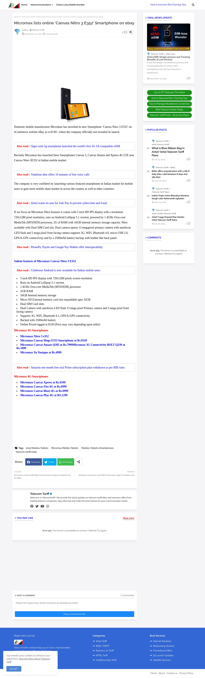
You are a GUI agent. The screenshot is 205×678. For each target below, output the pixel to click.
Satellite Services (162, 660)
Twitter (51, 462)
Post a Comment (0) (74, 614)
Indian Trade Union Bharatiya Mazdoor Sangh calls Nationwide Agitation (170, 197)
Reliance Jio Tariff (105, 650)
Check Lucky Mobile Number (70, 5)
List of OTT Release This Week (169, 92)
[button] (193, 5)
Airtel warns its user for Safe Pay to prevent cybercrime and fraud (69, 203)
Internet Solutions (162, 641)
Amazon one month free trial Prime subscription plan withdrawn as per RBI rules (78, 367)
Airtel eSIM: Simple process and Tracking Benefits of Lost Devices (168, 58)
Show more (128, 518)
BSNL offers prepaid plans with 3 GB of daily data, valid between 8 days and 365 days (171, 174)
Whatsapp (67, 462)
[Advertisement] (77, 62)
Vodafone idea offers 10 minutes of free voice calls (60, 174)
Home (24, 5)
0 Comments (127, 595)
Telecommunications (40, 5)
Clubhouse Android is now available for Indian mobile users (65, 270)
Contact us (171, 673)
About (162, 673)
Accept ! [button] (14, 668)
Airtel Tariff (101, 641)
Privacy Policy (186, 673)
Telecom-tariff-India (31, 17)
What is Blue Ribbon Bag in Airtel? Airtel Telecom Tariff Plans (168, 152)
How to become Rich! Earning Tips (168, 4)
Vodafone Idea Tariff (106, 660)
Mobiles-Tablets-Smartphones (97, 448)
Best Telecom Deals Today (169, 109)
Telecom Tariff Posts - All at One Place (169, 115)
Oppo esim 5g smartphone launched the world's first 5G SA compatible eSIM (75, 146)
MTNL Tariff (102, 655)
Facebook (35, 462)
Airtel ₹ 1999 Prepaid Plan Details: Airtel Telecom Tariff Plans (168, 218)
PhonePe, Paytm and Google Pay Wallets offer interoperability (67, 247)
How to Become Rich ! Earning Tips (169, 98)
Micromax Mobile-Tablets (64, 448)
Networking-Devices (163, 646)
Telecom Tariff (39, 493)
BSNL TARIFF (103, 646)
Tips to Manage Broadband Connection (169, 103)
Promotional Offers (162, 650)
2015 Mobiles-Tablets (37, 448)
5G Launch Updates (163, 655)
